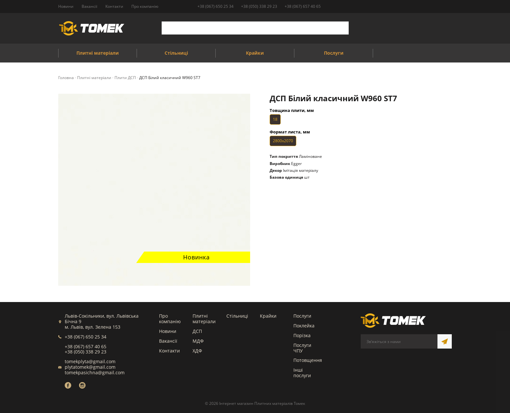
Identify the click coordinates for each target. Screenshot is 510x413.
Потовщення (307, 360)
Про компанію (170, 318)
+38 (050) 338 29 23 (259, 6)
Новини (167, 331)
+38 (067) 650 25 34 (215, 6)
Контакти (169, 351)
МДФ (198, 341)
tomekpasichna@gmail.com (95, 372)
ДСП (197, 331)
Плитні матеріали (204, 318)
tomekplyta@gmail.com (90, 361)
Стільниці (237, 316)
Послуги (302, 316)
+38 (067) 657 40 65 (303, 6)
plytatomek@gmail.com (90, 367)
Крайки (268, 316)
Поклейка (304, 326)
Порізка (302, 335)
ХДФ (197, 351)
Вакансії (168, 341)
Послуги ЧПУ (302, 348)
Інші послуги (302, 373)
